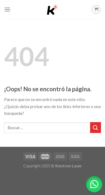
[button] (94, 184)
